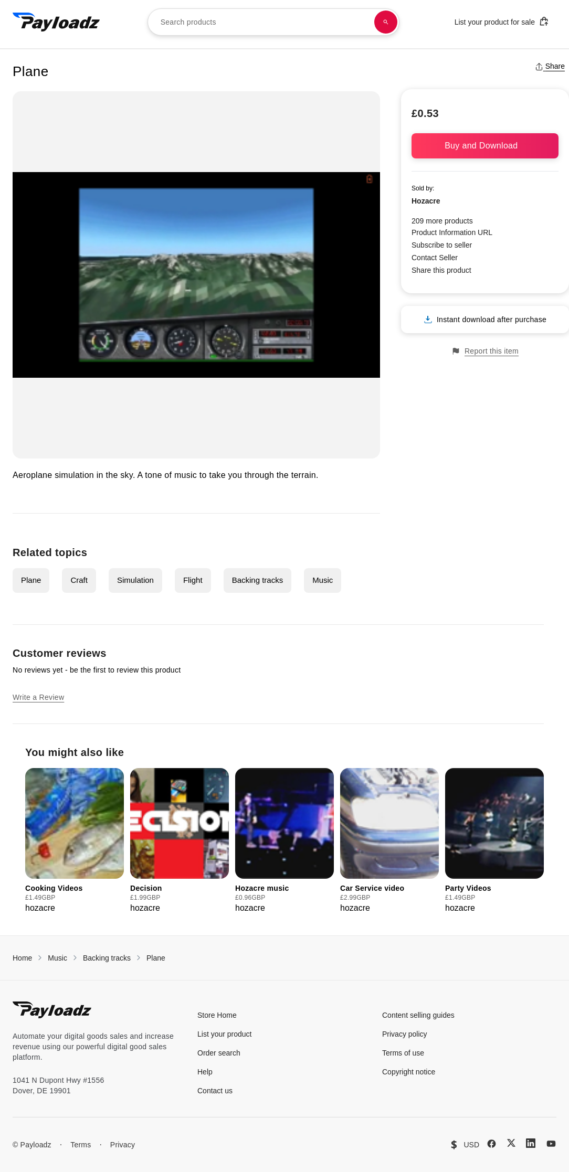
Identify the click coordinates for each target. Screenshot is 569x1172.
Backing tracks (257, 580)
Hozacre (426, 201)
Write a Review (38, 697)
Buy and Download (485, 145)
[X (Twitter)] (511, 1142)
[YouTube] (551, 1143)
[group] (74, 841)
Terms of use (403, 1053)
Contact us (215, 1090)
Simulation (135, 580)
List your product (224, 1034)
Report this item (485, 351)
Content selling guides (418, 1015)
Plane (31, 580)
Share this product (441, 270)
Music (322, 580)
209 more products (442, 221)
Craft (79, 580)
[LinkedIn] (530, 1143)
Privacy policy (404, 1034)
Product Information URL (452, 232)
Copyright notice (408, 1072)
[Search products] (385, 22)
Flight (193, 580)
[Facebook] (492, 1143)
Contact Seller (435, 257)
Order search (218, 1053)
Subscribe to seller (442, 245)
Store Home (217, 1015)
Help (205, 1072)
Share (550, 66)
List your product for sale (502, 21)
